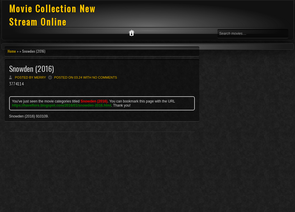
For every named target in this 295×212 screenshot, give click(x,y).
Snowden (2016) (31, 68)
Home (12, 51)
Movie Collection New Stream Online (52, 15)
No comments (104, 77)
